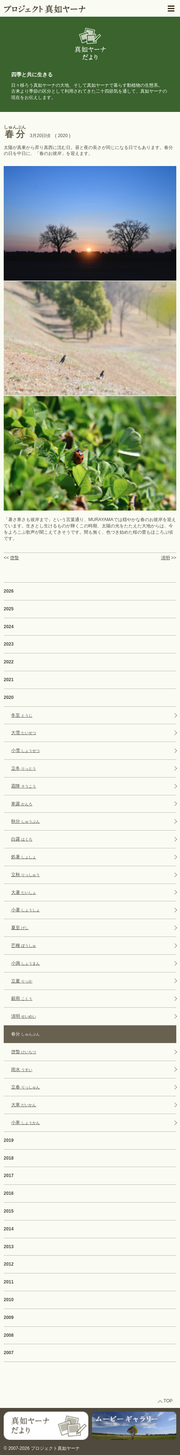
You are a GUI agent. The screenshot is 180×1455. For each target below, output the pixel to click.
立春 (25, 1087)
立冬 (23, 768)
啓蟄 (14, 557)
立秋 (25, 874)
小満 (25, 963)
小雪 (25, 750)
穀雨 (21, 998)
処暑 (23, 856)
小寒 (25, 1122)
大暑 (23, 892)
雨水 (21, 1069)
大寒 (23, 1104)
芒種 (23, 945)
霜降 (23, 786)
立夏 (21, 981)
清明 (165, 557)
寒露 (21, 803)
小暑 (25, 909)
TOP (168, 1400)
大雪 (23, 732)
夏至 (20, 927)
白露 (21, 839)
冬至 (21, 715)
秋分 (25, 821)
